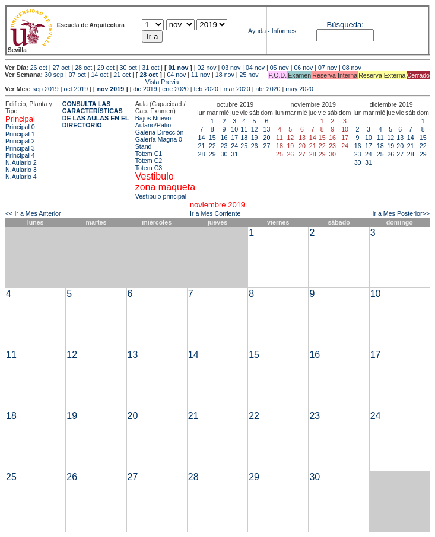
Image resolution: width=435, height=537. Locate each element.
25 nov (249, 74)
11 (243, 129)
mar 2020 (237, 88)
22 (212, 145)
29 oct (106, 67)
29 (212, 154)
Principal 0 (20, 126)
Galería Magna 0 (158, 139)
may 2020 (299, 88)
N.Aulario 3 (21, 169)
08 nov (351, 67)
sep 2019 (46, 88)
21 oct (122, 74)
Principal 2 (20, 141)
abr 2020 (267, 88)
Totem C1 (149, 153)
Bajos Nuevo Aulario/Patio (153, 121)
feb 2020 (205, 88)
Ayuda (257, 30)
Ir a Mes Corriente (215, 213)
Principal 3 (20, 148)
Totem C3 (149, 167)
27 (267, 145)
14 (201, 137)
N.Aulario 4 (21, 176)
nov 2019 (110, 88)
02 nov (207, 67)
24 (234, 145)
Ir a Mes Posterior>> (401, 213)
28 (201, 154)
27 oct (60, 67)
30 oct (128, 67)
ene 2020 (175, 88)
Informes (284, 30)
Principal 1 (20, 134)
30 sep (54, 74)
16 (224, 137)
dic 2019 (145, 88)
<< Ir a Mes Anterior (33, 213)
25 (243, 145)
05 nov (279, 67)
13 (267, 129)
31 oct (150, 67)
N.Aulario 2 (21, 162)
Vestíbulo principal (161, 196)
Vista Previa (92, 81)
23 (224, 145)
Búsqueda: (345, 24)
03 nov (230, 67)
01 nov (179, 67)
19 (254, 137)
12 (254, 129)
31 (234, 154)
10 (234, 129)
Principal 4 (20, 155)
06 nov (303, 67)
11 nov (200, 74)
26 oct (38, 67)
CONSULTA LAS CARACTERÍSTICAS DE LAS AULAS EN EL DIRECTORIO (95, 114)
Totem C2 (149, 160)
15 (212, 137)
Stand (143, 146)
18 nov (224, 74)
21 (201, 145)
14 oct (99, 74)
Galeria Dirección (159, 132)
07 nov (327, 67)
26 (254, 145)
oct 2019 (75, 88)
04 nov (255, 67)
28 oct (83, 67)
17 (234, 137)
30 (224, 154)
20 (267, 137)
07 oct (77, 74)
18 (243, 137)
